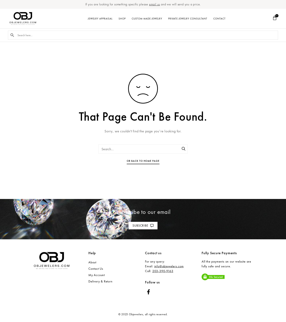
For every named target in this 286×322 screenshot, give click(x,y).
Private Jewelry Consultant (187, 18)
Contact (219, 18)
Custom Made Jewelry (147, 18)
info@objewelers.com (169, 266)
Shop (122, 18)
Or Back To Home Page (143, 161)
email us (154, 4)
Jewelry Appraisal (100, 18)
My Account (96, 275)
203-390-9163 (162, 271)
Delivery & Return (100, 281)
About (92, 262)
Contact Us (95, 269)
